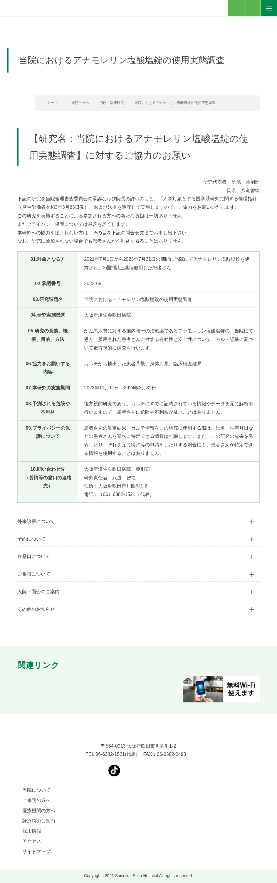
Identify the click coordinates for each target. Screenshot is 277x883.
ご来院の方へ (76, 103)
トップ (49, 103)
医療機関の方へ (38, 810)
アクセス (31, 841)
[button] (17, 689)
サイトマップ (36, 851)
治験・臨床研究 (111, 103)
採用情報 (31, 830)
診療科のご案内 (38, 820)
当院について (36, 790)
